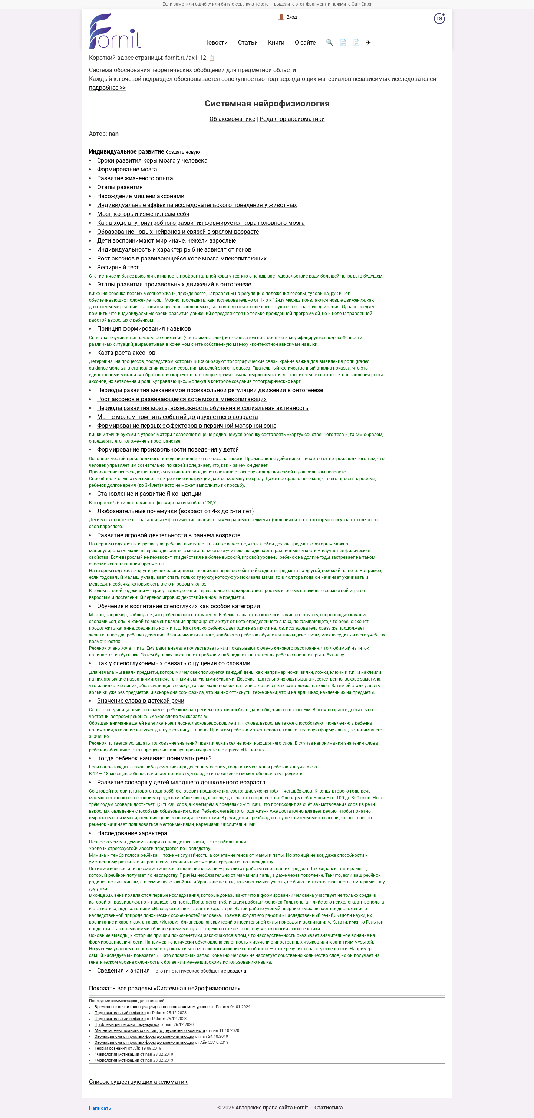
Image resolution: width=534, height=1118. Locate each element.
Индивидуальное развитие (126, 151)
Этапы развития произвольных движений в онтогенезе (174, 284)
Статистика (328, 1108)
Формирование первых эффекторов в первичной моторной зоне (186, 425)
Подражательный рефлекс (120, 1012)
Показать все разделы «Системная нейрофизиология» (165, 988)
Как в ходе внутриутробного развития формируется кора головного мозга (201, 222)
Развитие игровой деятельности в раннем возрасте (168, 535)
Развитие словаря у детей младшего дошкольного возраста (181, 782)
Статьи (248, 43)
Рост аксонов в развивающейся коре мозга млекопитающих (182, 258)
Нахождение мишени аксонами (140, 196)
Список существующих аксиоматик (138, 1081)
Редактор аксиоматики (292, 118)
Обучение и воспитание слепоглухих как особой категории (178, 606)
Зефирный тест (118, 267)
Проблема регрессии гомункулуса (127, 1024)
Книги (276, 43)
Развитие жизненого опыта (135, 178)
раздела (236, 971)
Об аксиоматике (232, 118)
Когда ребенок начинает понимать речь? (154, 758)
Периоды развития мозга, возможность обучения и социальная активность (203, 408)
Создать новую (183, 152)
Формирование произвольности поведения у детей (168, 449)
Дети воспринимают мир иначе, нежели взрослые (166, 240)
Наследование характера (132, 833)
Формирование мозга (127, 169)
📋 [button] (212, 58)
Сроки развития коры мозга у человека (152, 160)
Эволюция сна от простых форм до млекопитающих (144, 1036)
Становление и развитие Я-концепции (149, 493)
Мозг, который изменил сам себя (143, 213)
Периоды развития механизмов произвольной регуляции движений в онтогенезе (210, 390)
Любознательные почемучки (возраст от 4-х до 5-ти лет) (175, 511)
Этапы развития (120, 187)
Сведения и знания (123, 970)
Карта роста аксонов (126, 352)
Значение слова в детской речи (140, 700)
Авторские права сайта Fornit (271, 1108)
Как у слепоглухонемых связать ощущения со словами (173, 663)
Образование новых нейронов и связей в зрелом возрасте (178, 231)
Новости (216, 43)
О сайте (305, 43)
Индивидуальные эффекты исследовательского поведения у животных (197, 205)
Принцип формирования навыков (144, 328)
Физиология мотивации (117, 1054)
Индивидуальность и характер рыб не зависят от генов (174, 249)
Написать (100, 1108)
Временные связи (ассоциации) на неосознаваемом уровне (152, 1006)
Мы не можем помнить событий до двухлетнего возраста (177, 416)
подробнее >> (107, 87)
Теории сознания (111, 1048)
